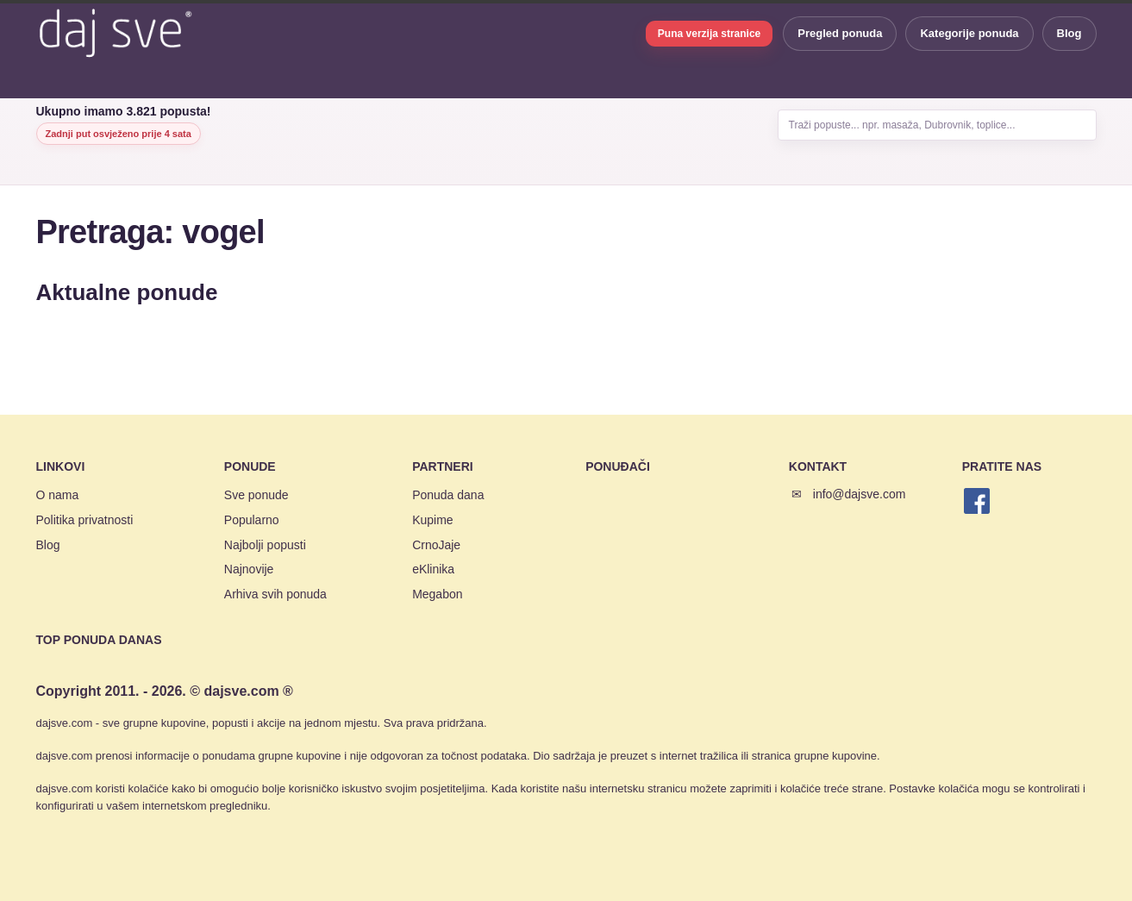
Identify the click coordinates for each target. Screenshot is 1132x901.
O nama (57, 495)
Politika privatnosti (85, 520)
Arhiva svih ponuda (275, 594)
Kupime (432, 520)
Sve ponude (256, 495)
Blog (1069, 33)
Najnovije (249, 569)
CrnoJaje (436, 545)
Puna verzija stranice (709, 34)
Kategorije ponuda (969, 33)
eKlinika (433, 569)
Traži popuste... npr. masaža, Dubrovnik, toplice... (902, 125)
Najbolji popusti (265, 545)
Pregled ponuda (839, 33)
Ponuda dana (448, 495)
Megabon (437, 594)
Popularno (251, 520)
